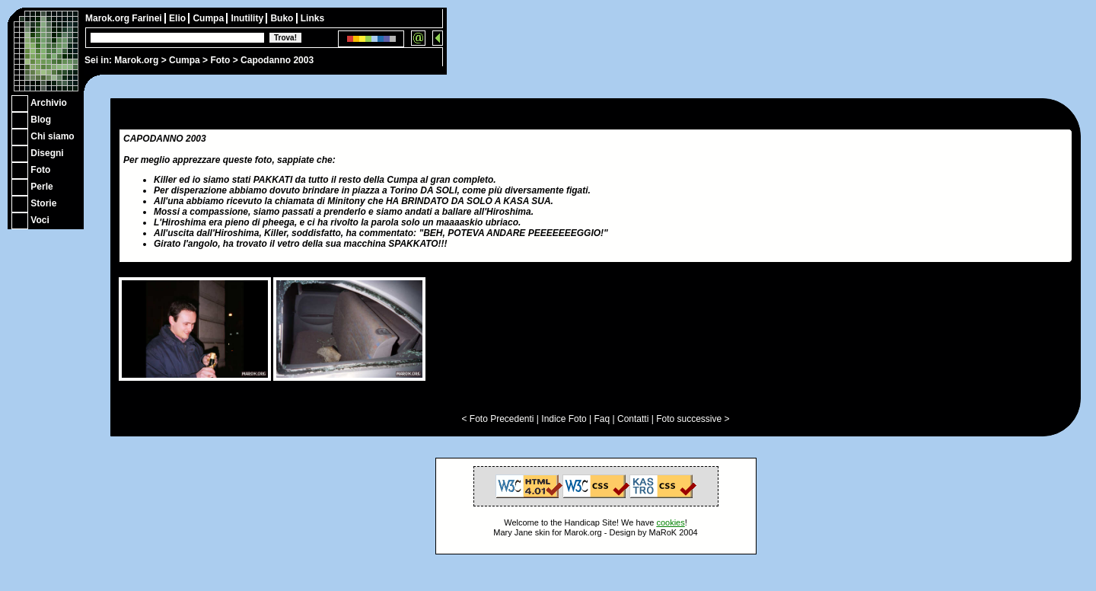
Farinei (148, 18)
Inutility (248, 18)
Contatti (632, 419)
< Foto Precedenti (497, 419)
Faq (602, 419)
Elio (178, 18)
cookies (670, 522)
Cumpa (184, 60)
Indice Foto (563, 419)
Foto (220, 60)
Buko (282, 18)
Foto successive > (692, 419)
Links (312, 18)
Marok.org (136, 60)
